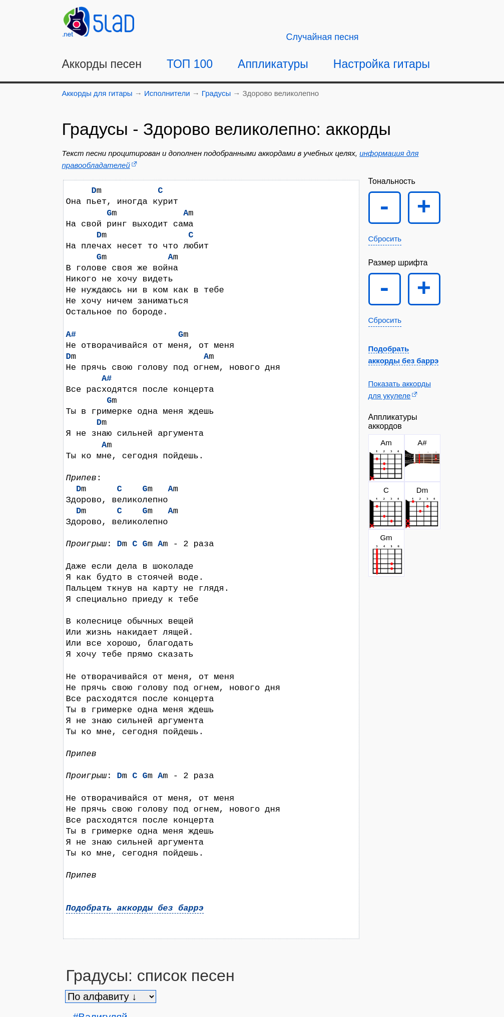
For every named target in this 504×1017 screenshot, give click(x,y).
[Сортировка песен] (110, 996)
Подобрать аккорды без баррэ (135, 908)
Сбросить (385, 238)
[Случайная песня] (322, 36)
